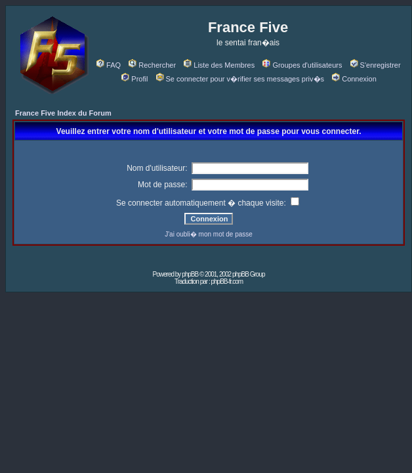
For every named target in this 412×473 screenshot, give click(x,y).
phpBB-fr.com (227, 281)
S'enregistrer (375, 65)
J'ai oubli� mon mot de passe (209, 234)
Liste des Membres (219, 65)
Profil (134, 79)
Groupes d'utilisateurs (302, 65)
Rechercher (152, 65)
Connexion (354, 79)
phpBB (190, 274)
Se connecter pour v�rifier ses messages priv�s (240, 79)
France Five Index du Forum (63, 113)
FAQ (108, 65)
